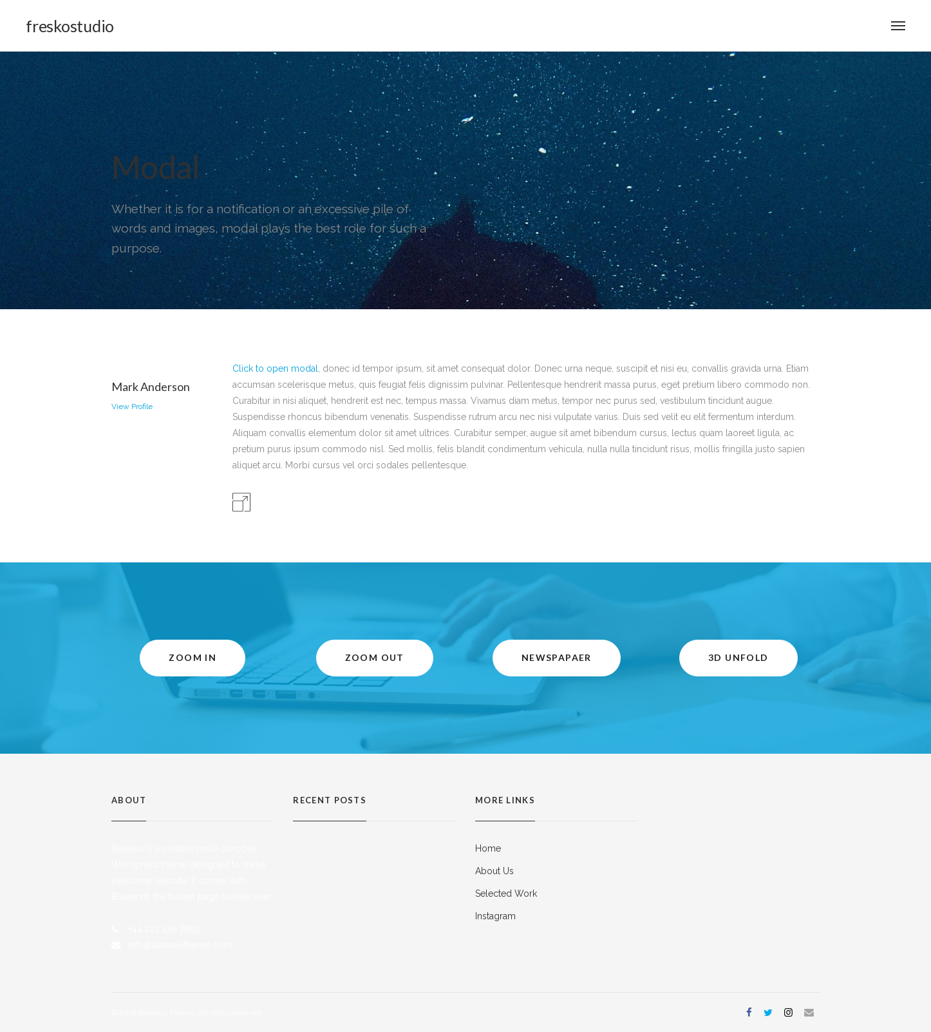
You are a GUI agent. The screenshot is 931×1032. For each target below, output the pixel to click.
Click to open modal (275, 368)
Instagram (495, 916)
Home (488, 848)
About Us (494, 871)
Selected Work (506, 893)
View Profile (132, 406)
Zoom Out (374, 657)
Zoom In (192, 657)
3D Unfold (738, 657)
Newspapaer (557, 657)
